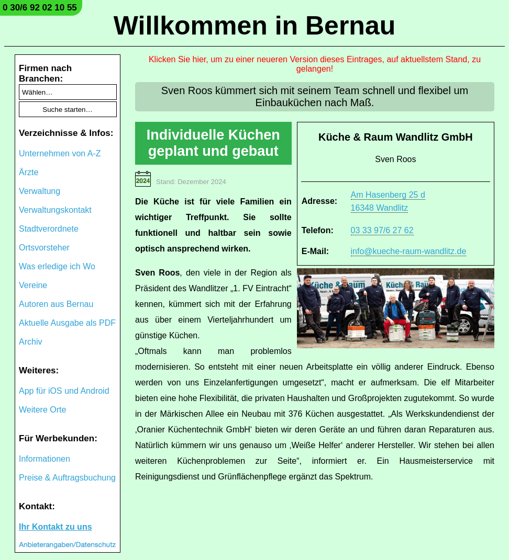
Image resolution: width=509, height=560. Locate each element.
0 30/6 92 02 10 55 (40, 8)
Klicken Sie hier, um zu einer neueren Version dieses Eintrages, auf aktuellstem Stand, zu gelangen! (315, 64)
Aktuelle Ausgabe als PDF (67, 322)
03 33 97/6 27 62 (382, 230)
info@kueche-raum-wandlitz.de (409, 251)
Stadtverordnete (49, 228)
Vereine (33, 285)
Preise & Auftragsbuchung (67, 477)
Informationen (44, 458)
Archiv (30, 341)
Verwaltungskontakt (55, 209)
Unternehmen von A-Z (60, 153)
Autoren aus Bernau (56, 304)
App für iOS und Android (64, 390)
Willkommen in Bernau (255, 25)
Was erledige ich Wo (57, 266)
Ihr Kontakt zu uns (55, 526)
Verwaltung (39, 191)
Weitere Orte (42, 409)
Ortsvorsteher (44, 247)
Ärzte (28, 172)
